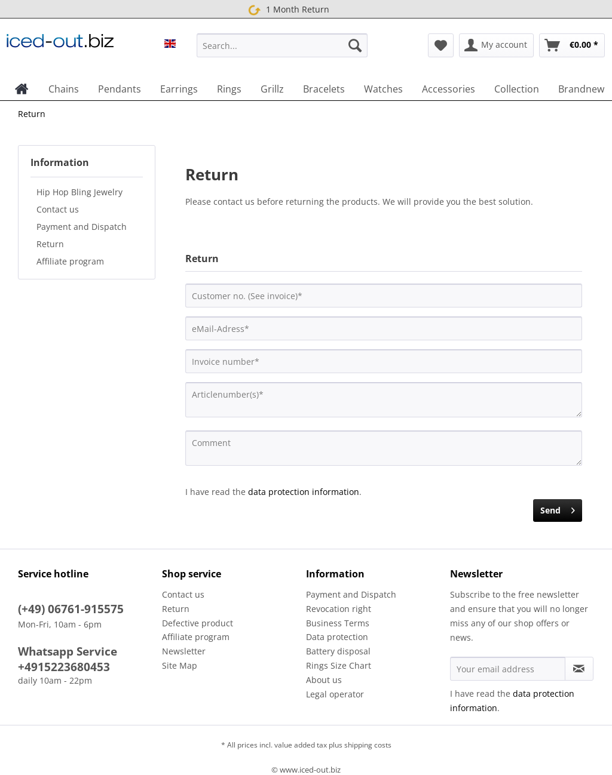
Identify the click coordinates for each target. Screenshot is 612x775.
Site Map (179, 665)
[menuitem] (282, 51)
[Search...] (282, 45)
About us (324, 679)
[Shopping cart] (572, 45)
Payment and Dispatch (81, 226)
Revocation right (338, 608)
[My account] (496, 45)
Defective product (197, 623)
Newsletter (184, 651)
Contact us (57, 209)
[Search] (355, 45)
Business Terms (337, 623)
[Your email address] (507, 669)
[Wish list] (441, 45)
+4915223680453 (64, 667)
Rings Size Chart (338, 665)
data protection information (303, 491)
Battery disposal (338, 651)
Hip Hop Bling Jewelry (79, 192)
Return (50, 244)
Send (557, 508)
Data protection (337, 636)
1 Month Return (286, 9)
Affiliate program (70, 261)
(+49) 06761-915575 (71, 609)
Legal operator (335, 694)
